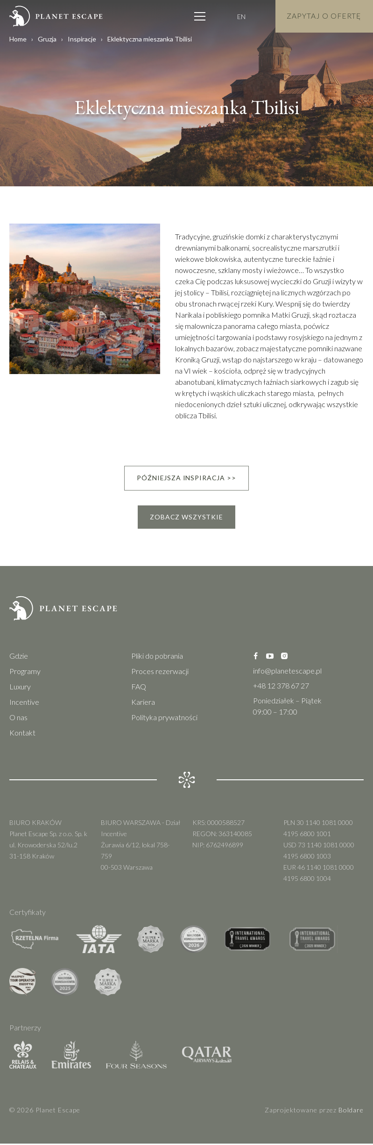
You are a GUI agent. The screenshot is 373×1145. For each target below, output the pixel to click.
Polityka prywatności (164, 718)
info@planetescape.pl (287, 672)
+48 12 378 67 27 (281, 686)
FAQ (138, 687)
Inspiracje (82, 39)
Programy (25, 672)
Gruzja (47, 39)
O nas (18, 718)
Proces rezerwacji (160, 672)
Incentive (24, 703)
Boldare (351, 1111)
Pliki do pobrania (157, 657)
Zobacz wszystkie (186, 518)
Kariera (143, 703)
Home (18, 39)
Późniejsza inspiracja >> (186, 478)
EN (239, 16)
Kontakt (22, 733)
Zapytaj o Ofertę (323, 16)
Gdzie (18, 657)
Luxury (20, 687)
